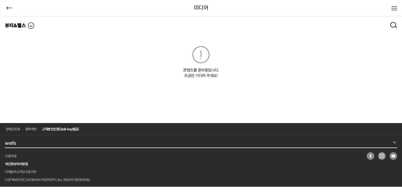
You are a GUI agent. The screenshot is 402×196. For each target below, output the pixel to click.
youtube (393, 156)
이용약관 (10, 156)
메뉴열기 (394, 8)
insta (382, 156)
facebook (370, 156)
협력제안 (31, 129)
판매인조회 (13, 129)
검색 (393, 24)
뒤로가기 (9, 8)
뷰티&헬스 (15, 25)
